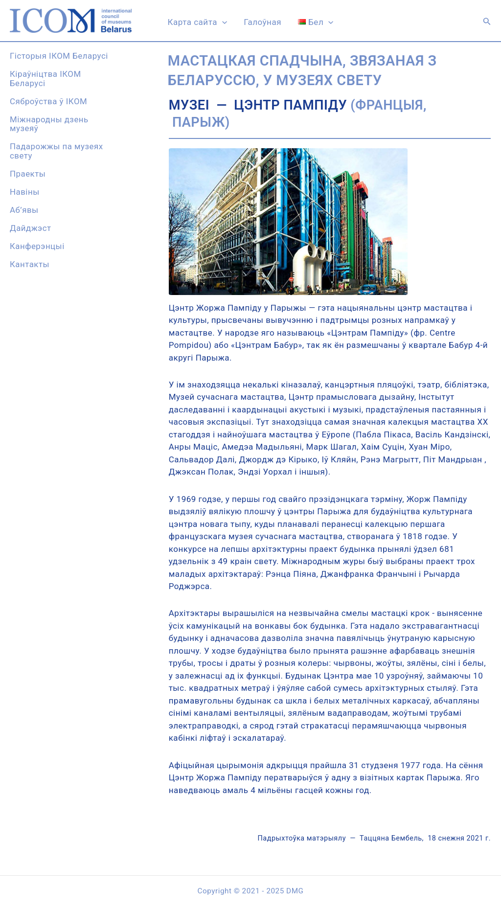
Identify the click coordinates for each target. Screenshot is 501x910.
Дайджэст (30, 228)
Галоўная (262, 22)
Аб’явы (24, 210)
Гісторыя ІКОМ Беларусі (59, 56)
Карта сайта (198, 22)
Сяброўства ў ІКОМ (48, 101)
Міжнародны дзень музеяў (49, 124)
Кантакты (29, 264)
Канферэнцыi (37, 246)
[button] (487, 21)
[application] (222, 22)
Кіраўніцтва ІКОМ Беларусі (45, 78)
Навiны (25, 192)
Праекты (28, 174)
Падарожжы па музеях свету (56, 150)
